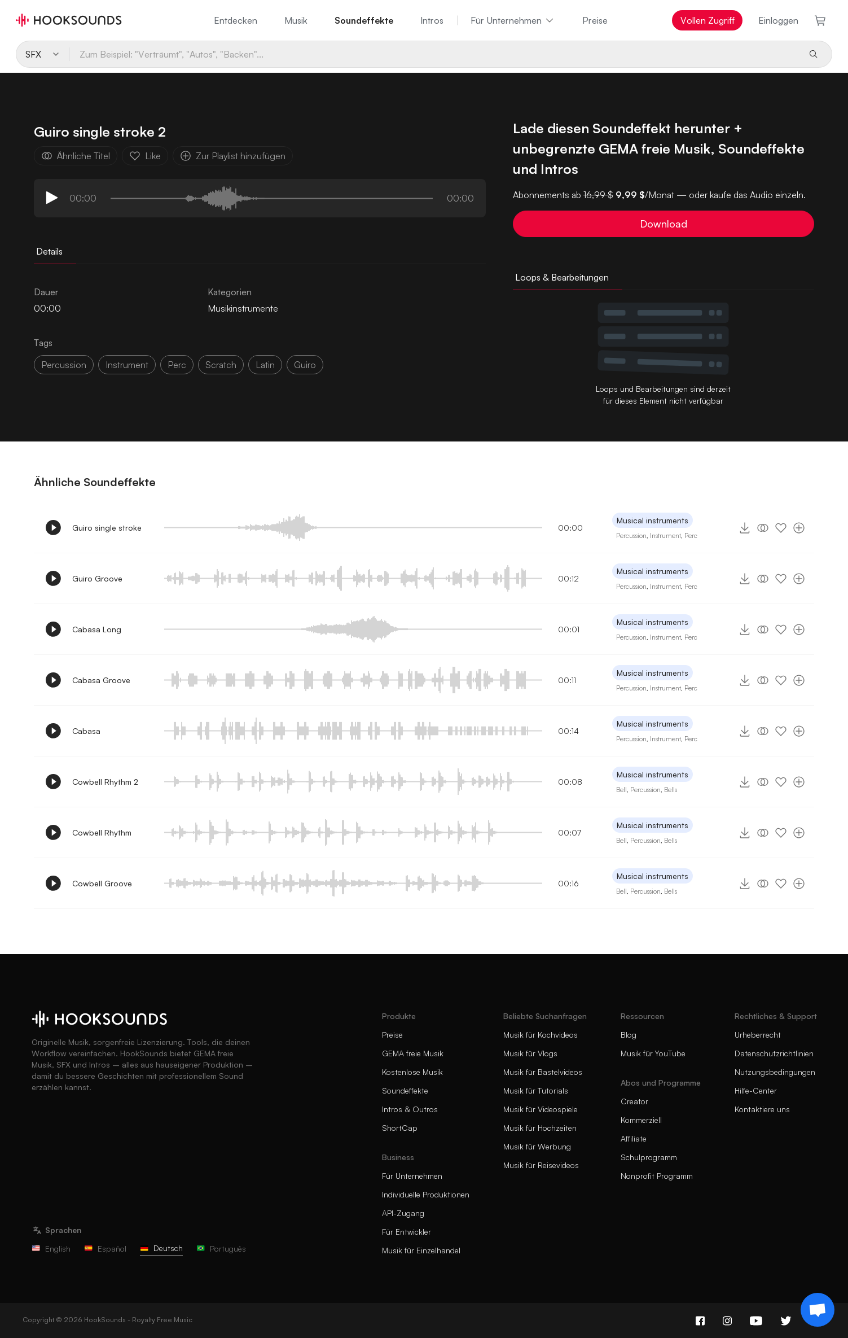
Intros (431, 20)
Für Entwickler (406, 1231)
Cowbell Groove (102, 883)
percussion (63, 364)
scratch (220, 364)
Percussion (631, 535)
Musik (295, 20)
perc (177, 364)
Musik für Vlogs (530, 1053)
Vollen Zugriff (707, 20)
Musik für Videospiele (540, 1109)
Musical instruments (652, 520)
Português (221, 1248)
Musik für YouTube (653, 1053)
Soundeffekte (364, 20)
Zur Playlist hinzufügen (232, 155)
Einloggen (778, 20)
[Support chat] (817, 1310)
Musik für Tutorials (535, 1090)
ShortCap (400, 1128)
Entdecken (235, 20)
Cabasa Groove (101, 680)
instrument (127, 364)
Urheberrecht (758, 1034)
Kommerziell (641, 1120)
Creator (634, 1101)
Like (145, 155)
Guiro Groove (97, 578)
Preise (595, 20)
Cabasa (86, 731)
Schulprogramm (649, 1157)
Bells (670, 789)
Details (49, 251)
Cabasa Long (96, 629)
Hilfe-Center (756, 1090)
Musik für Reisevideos (541, 1165)
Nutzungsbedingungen (775, 1072)
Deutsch (161, 1248)
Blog (628, 1034)
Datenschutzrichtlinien (774, 1053)
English (51, 1248)
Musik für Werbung (537, 1146)
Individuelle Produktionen (425, 1194)
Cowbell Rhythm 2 (105, 781)
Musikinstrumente (243, 308)
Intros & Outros (410, 1109)
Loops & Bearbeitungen (562, 277)
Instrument (665, 535)
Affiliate (634, 1138)
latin (265, 364)
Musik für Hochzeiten (540, 1128)
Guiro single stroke (107, 527)
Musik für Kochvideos (540, 1034)
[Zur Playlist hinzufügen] (799, 528)
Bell (621, 789)
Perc (690, 535)
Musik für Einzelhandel (421, 1250)
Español (105, 1248)
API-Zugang (403, 1213)
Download (663, 223)
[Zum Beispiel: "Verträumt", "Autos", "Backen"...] (433, 54)
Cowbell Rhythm (101, 832)
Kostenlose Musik (412, 1072)
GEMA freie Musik (412, 1053)
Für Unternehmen (513, 20)
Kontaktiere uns (762, 1109)
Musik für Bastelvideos (542, 1072)
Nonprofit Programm (657, 1175)
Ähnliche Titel (75, 155)
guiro (305, 364)
